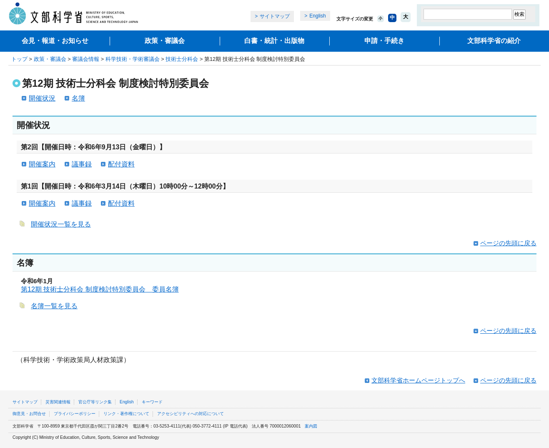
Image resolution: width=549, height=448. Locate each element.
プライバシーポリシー (74, 413)
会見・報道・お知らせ (55, 40)
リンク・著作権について (126, 413)
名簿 (78, 98)
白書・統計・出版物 (274, 40)
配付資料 (121, 164)
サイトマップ (275, 16)
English (317, 16)
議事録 (82, 164)
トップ (19, 59)
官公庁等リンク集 (95, 402)
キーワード (152, 402)
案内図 (311, 426)
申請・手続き (384, 40)
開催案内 (42, 164)
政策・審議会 (165, 40)
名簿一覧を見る (54, 306)
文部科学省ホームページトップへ (418, 380)
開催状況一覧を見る (61, 224)
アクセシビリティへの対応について (190, 413)
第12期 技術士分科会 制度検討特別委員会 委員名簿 (100, 289)
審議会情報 (85, 59)
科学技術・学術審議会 (132, 59)
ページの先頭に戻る (508, 243)
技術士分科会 (181, 59)
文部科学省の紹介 (494, 40)
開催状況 (42, 98)
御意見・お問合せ (29, 413)
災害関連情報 (57, 402)
